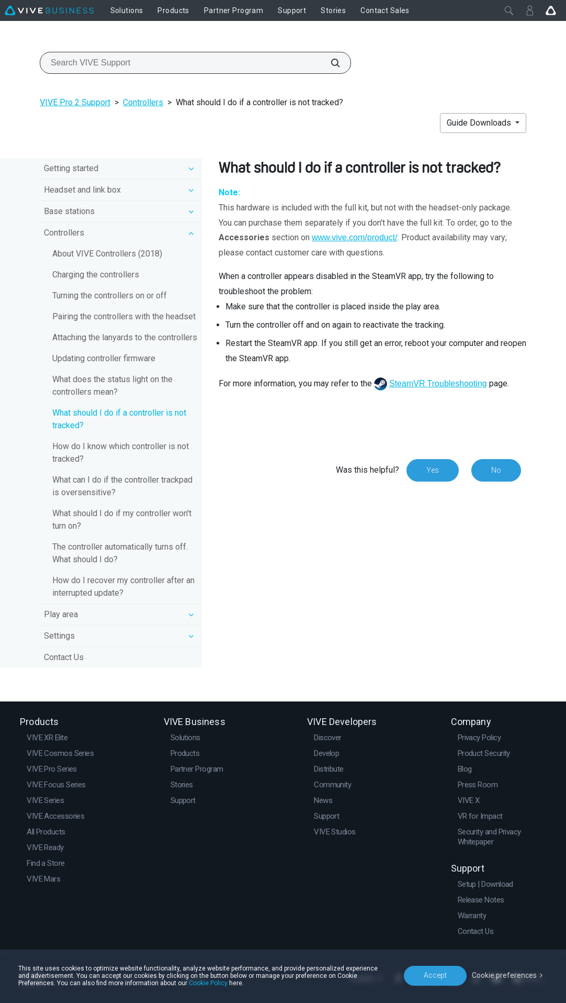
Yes (432, 470)
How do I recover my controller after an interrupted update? (123, 586)
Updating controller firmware (103, 358)
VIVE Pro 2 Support (75, 102)
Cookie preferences (504, 975)
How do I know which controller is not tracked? (120, 452)
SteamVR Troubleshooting (438, 383)
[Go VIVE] (550, 10)
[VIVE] (49, 10)
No (496, 470)
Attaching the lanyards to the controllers (124, 337)
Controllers (143, 102)
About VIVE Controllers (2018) (107, 254)
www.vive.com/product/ (355, 237)
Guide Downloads (480, 123)
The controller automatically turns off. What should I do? (120, 553)
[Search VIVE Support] (329, 62)
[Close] (509, 10)
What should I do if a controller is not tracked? (119, 419)
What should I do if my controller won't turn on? (121, 519)
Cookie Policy (208, 983)
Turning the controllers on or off (109, 295)
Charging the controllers (95, 275)
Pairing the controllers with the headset (124, 316)
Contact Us (64, 657)
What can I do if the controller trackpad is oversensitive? (122, 486)
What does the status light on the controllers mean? (112, 385)
